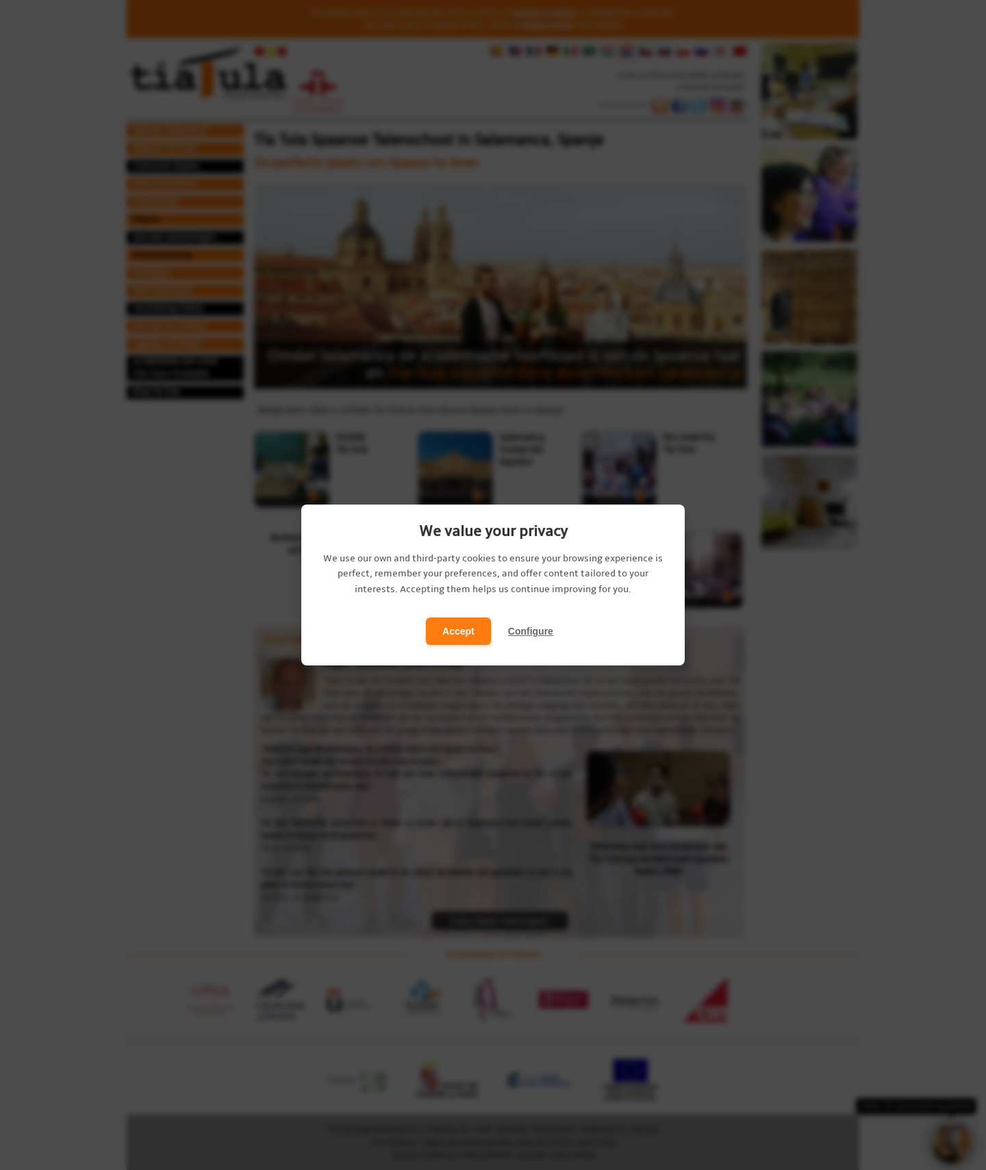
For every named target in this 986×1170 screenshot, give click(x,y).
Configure (530, 631)
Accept (458, 631)
